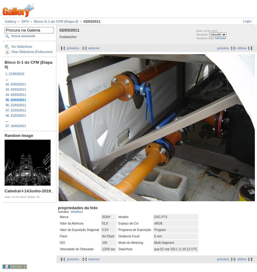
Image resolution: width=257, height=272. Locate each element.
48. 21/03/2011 (16, 115)
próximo (223, 48)
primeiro (73, 48)
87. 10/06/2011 (16, 126)
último (242, 48)
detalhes (77, 211)
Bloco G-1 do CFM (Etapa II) (56, 21)
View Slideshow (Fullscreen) (31, 52)
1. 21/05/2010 (15, 74)
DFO (25, 21)
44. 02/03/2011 (16, 94)
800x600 (220, 38)
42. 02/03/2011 (16, 84)
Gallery (10, 21)
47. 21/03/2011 (16, 110)
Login (247, 21)
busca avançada (23, 36)
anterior (94, 48)
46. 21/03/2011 (16, 105)
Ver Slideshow (21, 46)
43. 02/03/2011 (16, 89)
